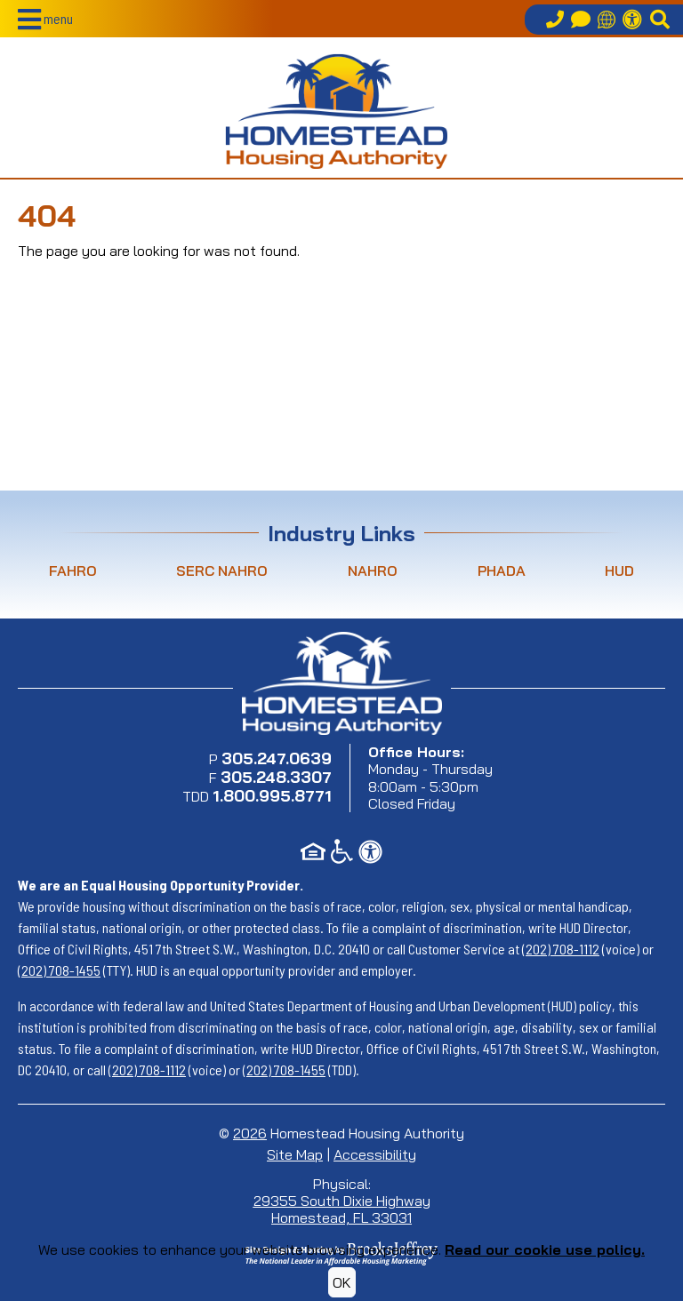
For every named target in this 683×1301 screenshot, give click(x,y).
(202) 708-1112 (560, 948)
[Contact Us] (581, 19)
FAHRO (73, 570)
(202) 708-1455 (59, 970)
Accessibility (374, 1154)
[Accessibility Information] (632, 19)
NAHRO (373, 570)
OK (342, 1282)
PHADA (502, 570)
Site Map (295, 1154)
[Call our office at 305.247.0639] (555, 19)
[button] (45, 19)
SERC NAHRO (222, 570)
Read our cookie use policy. (545, 1249)
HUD (619, 570)
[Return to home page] (336, 111)
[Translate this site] (606, 19)
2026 (250, 1133)
